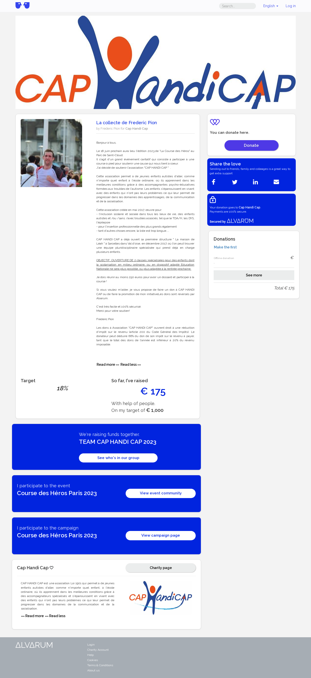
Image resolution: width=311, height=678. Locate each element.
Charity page (161, 568)
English (270, 6)
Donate (251, 145)
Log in (291, 6)
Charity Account (98, 649)
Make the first (225, 247)
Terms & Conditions (100, 665)
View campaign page (160, 535)
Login (91, 644)
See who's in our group (118, 458)
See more (254, 275)
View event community (161, 493)
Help (90, 655)
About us (93, 670)
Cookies (92, 660)
